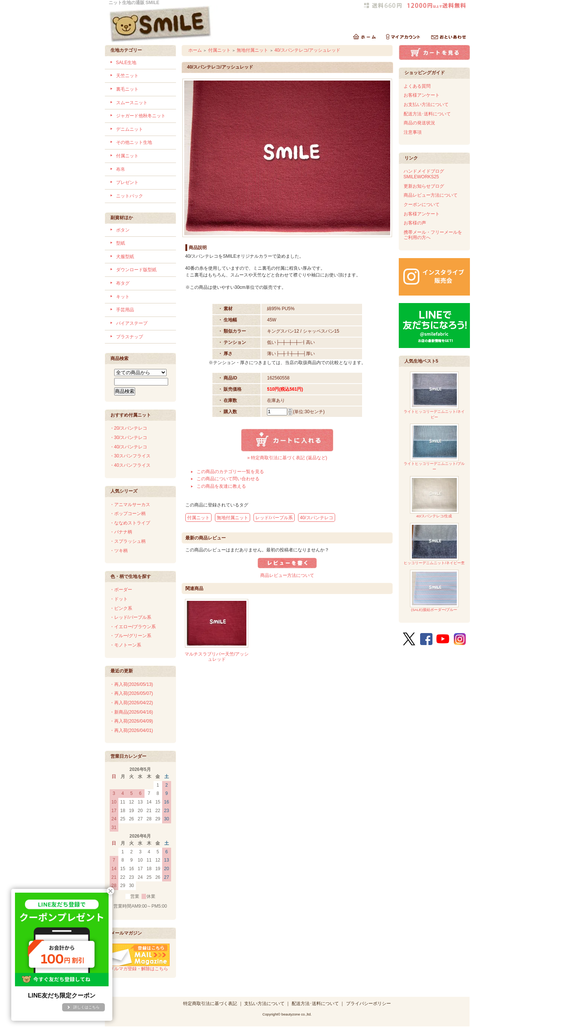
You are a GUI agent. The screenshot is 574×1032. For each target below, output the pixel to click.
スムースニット (132, 102)
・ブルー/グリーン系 (130, 635)
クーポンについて (422, 204)
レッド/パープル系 (273, 517)
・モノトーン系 (125, 645)
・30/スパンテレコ (129, 437)
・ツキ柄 (119, 550)
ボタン (123, 230)
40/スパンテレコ (316, 517)
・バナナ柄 (121, 532)
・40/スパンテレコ (129, 447)
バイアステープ (132, 323)
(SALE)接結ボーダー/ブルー (434, 591)
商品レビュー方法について (287, 575)
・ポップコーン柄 (128, 513)
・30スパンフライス (130, 456)
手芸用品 (125, 309)
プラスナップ (129, 336)
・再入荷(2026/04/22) (131, 702)
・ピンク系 (121, 608)
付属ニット (127, 155)
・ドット (119, 599)
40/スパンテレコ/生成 (434, 497)
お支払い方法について (426, 104)
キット (123, 296)
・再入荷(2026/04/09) (131, 721)
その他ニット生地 (134, 142)
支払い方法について (264, 1003)
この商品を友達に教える (221, 486)
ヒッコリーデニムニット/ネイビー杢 (434, 544)
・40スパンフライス (130, 465)
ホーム (195, 50)
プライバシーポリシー (368, 1003)
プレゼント (127, 182)
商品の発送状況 (419, 122)
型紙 (120, 243)
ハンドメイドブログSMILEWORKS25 (424, 174)
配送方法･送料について (427, 113)
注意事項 (413, 132)
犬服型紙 (125, 256)
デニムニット (129, 129)
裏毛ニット (127, 89)
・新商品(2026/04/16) (131, 712)
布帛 (120, 169)
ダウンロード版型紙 (136, 269)
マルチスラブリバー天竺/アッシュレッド (217, 656)
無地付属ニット (252, 50)
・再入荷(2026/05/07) (131, 693)
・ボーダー (121, 589)
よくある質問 (417, 86)
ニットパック (129, 196)
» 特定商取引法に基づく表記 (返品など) (287, 457)
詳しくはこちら (86, 1007)
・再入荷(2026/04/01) (131, 730)
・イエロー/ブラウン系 (133, 626)
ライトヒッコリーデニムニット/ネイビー (434, 395)
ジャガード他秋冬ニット (140, 115)
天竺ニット (127, 75)
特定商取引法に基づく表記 (210, 1003)
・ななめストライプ (130, 523)
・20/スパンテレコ (129, 428)
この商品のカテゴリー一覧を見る (230, 471)
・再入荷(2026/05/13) (131, 684)
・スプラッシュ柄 (128, 541)
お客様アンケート (422, 95)
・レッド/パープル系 (130, 617)
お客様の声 (415, 223)
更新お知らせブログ (424, 186)
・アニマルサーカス (130, 504)
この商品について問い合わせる (228, 478)
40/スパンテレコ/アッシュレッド (307, 50)
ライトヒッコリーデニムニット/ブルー (434, 447)
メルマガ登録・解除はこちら (140, 965)
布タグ (123, 283)
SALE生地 (126, 62)
